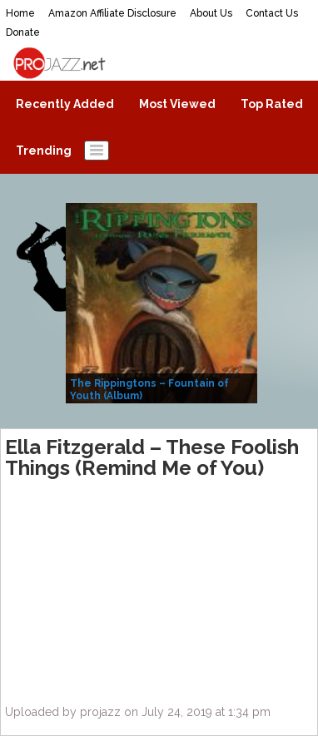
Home (20, 13)
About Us (211, 13)
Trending (44, 150)
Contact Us (272, 13)
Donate (23, 32)
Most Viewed (177, 104)
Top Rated (272, 104)
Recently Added (65, 104)
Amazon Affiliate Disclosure (112, 13)
